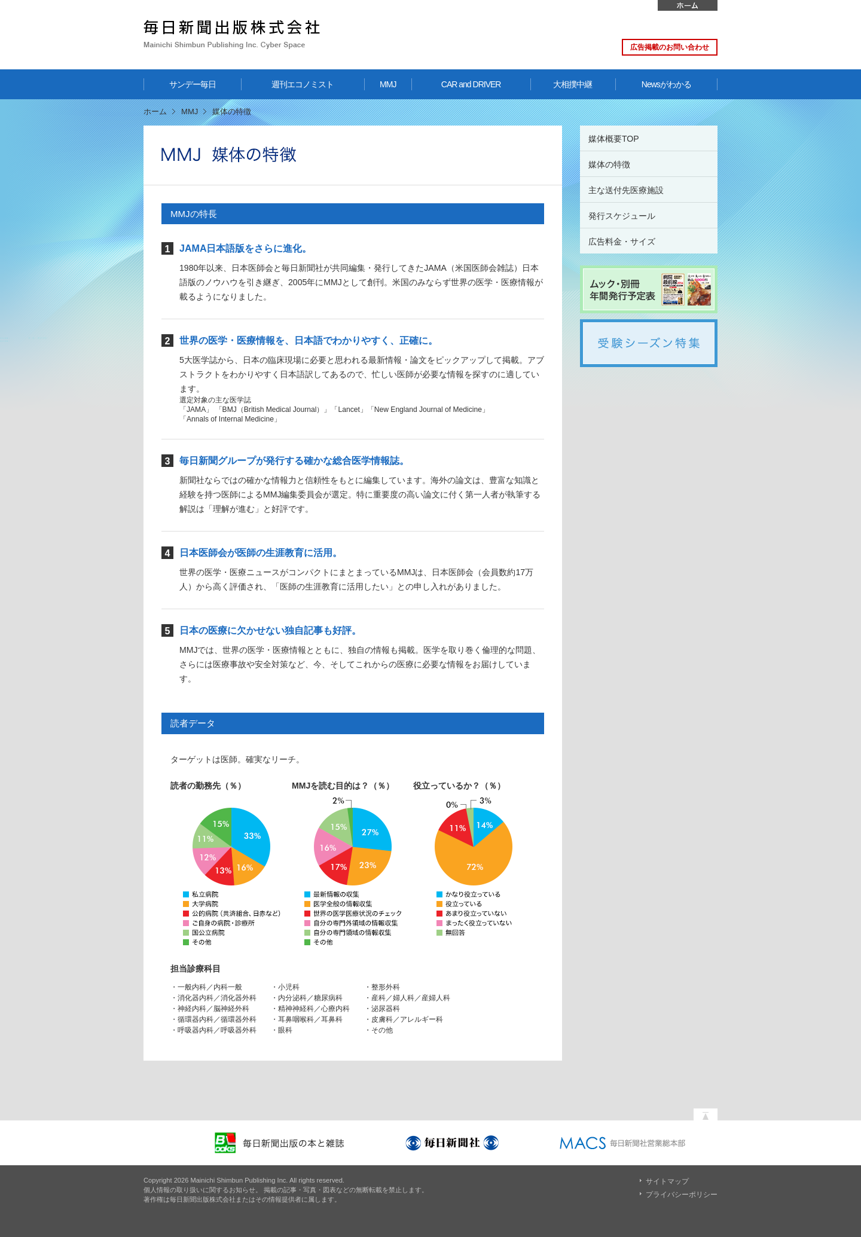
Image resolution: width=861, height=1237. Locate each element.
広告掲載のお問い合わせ (669, 47)
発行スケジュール (621, 216)
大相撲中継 (572, 84)
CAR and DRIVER (471, 84)
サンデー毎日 (192, 84)
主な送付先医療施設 (626, 190)
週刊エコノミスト (302, 84)
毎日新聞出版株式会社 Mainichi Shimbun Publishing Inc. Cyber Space (232, 34)
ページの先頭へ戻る (706, 1111)
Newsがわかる (666, 84)
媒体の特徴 (609, 164)
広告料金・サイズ (621, 241)
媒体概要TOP (613, 138)
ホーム (688, 5)
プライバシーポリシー (682, 1194)
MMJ (388, 84)
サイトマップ (667, 1181)
